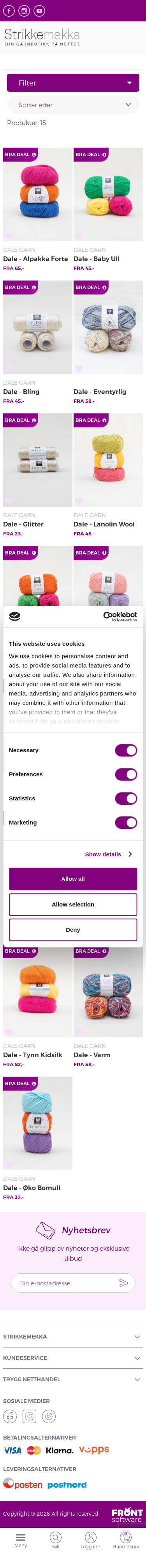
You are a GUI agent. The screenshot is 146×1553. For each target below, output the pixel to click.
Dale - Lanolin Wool (104, 524)
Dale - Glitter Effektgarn (23, 525)
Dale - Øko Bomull (31, 1188)
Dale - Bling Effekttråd (21, 392)
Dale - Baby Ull (97, 259)
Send (124, 1283)
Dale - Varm (92, 1055)
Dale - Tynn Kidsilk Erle (32, 1055)
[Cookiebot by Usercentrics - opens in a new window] (104, 617)
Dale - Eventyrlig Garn (100, 392)
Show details (103, 854)
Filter (75, 82)
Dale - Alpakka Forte (35, 259)
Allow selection (73, 904)
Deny (73, 929)
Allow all (73, 878)
